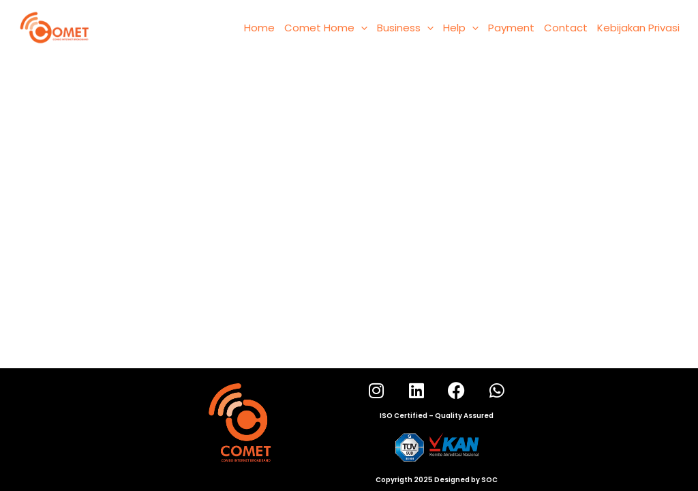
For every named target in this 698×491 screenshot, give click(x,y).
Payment (511, 27)
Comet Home (325, 28)
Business (405, 28)
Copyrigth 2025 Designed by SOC (437, 480)
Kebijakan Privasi (638, 27)
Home (259, 27)
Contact (566, 27)
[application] (360, 28)
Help (461, 28)
